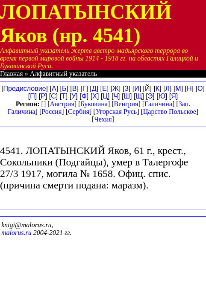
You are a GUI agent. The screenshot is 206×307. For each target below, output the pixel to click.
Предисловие (24, 88)
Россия (51, 111)
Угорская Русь (116, 111)
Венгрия (126, 103)
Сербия (78, 111)
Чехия (103, 119)
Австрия (62, 103)
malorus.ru (16, 232)
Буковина (94, 103)
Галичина (158, 103)
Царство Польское (169, 111)
